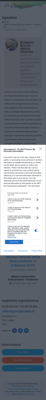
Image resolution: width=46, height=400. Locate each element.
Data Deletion (9, 251)
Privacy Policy (36, 251)
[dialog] (23, 200)
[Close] (41, 149)
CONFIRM (14, 242)
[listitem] (23, 194)
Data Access (23, 251)
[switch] (37, 199)
